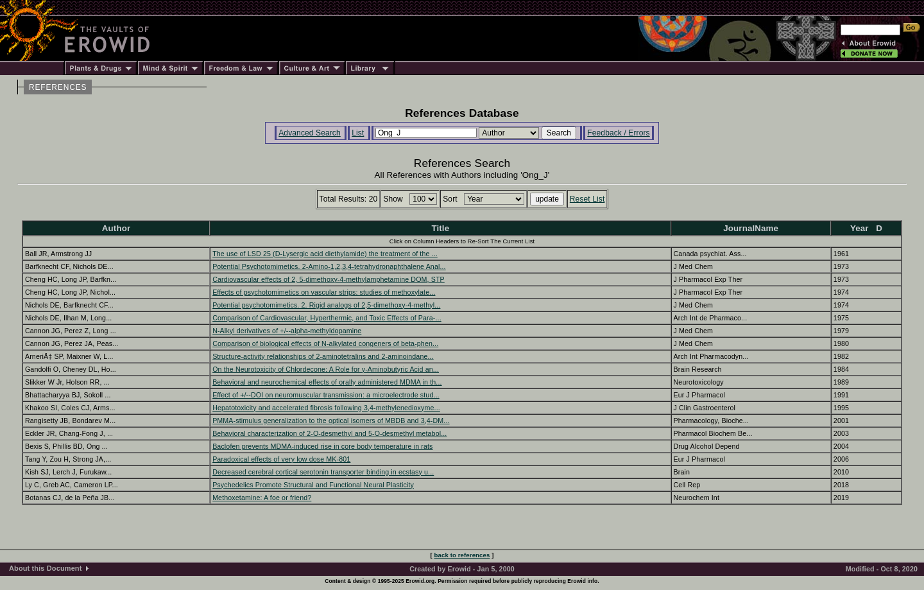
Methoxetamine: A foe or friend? (261, 497)
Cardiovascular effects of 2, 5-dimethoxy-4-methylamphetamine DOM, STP (328, 279)
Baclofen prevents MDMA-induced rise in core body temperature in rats (322, 446)
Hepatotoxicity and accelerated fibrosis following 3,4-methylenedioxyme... (326, 408)
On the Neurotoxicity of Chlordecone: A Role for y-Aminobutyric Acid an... (325, 369)
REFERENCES (58, 87)
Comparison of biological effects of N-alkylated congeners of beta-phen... (325, 343)
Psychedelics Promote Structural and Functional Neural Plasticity (313, 485)
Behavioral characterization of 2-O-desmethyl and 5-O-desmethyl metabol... (329, 433)
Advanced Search (309, 132)
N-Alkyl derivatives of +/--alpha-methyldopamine (286, 330)
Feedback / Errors (618, 132)
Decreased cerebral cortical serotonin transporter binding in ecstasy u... (323, 472)
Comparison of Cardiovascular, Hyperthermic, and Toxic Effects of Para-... (326, 318)
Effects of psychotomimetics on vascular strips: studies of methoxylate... (323, 292)
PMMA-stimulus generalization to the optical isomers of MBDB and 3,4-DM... (330, 420)
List (358, 132)
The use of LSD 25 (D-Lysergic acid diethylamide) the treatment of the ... (325, 253)
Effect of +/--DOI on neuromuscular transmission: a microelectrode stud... (326, 395)
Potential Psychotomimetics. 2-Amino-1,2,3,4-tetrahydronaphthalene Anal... (329, 266)
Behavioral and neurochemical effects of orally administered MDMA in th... (326, 382)
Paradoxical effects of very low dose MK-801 (281, 459)
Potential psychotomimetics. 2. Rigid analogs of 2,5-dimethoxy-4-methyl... (326, 305)
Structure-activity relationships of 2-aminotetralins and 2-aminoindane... (323, 356)
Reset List (587, 199)
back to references (462, 555)
